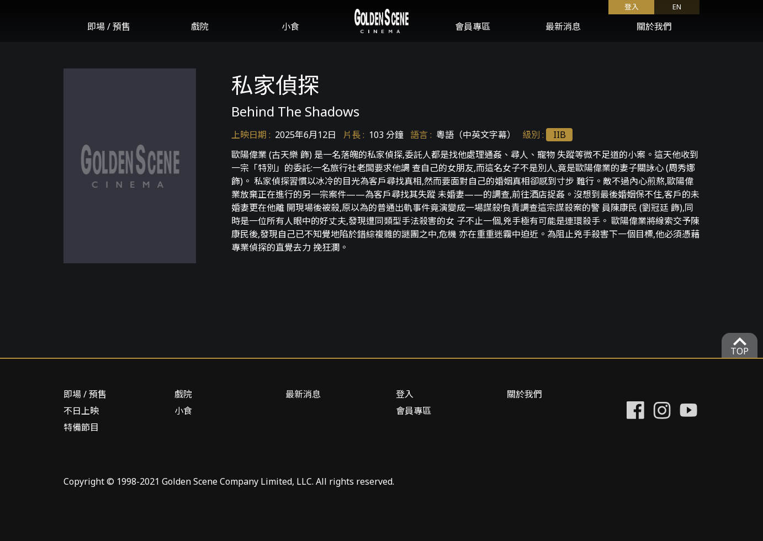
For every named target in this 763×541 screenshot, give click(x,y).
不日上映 (81, 411)
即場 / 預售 (108, 26)
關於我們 (654, 26)
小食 (290, 26)
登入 (631, 7)
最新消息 (563, 26)
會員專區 (472, 26)
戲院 (200, 26)
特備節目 (81, 427)
